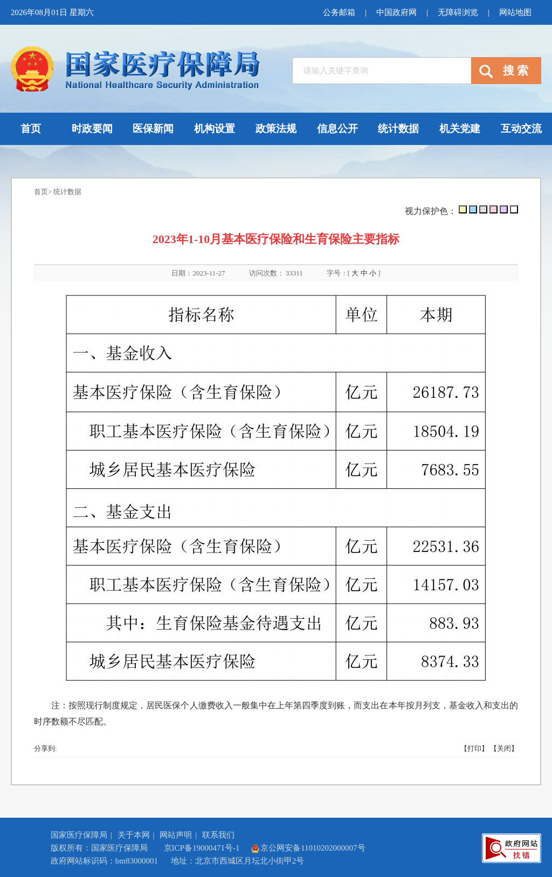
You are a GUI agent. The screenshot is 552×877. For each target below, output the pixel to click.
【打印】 (474, 748)
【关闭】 (504, 748)
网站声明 (176, 835)
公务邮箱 (339, 12)
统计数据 (67, 192)
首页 (41, 192)
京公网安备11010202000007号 (308, 848)
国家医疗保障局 (79, 835)
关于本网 (134, 835)
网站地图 (515, 12)
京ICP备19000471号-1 (202, 848)
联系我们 (218, 835)
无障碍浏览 (458, 12)
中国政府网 (396, 12)
